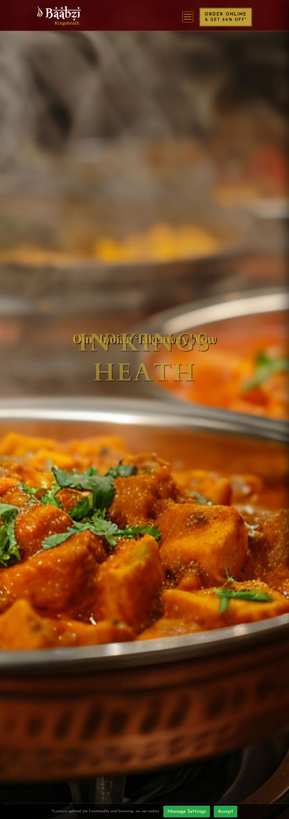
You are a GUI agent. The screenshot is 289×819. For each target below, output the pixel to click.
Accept (225, 811)
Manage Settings (186, 811)
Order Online (226, 17)
